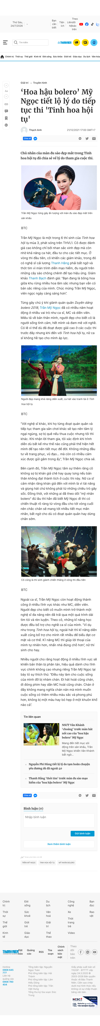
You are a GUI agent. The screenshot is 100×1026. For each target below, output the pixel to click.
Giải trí (24, 82)
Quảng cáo (31, 952)
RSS (41, 952)
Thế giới (28, 56)
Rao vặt (92, 913)
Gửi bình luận (82, 833)
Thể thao (49, 934)
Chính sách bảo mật (61, 952)
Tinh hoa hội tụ (47, 863)
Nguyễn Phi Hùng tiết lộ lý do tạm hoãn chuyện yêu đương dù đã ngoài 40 (59, 766)
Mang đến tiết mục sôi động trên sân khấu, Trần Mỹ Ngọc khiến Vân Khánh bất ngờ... (78, 748)
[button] (6, 85)
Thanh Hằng (60, 263)
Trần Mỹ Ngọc (50, 308)
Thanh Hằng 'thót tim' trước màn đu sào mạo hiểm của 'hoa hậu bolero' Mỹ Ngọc (58, 780)
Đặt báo (20, 952)
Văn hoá (48, 913)
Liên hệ (69, 24)
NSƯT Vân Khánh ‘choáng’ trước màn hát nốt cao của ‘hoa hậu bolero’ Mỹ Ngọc (77, 731)
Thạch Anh (35, 130)
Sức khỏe (57, 56)
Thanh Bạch (37, 278)
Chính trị (9, 56)
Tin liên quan (32, 716)
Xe (69, 912)
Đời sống (47, 56)
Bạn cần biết (54, 24)
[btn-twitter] (87, 138)
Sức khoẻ (27, 913)
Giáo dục (77, 56)
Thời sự (19, 56)
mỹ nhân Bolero (66, 863)
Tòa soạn (50, 952)
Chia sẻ (27, 138)
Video (71, 933)
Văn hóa (96, 56)
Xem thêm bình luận (59, 844)
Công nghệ (71, 903)
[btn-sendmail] (94, 138)
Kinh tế (37, 56)
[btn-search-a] (16, 42)
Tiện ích (61, 24)
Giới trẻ (67, 56)
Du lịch (86, 56)
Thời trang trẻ (71, 922)
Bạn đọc (92, 903)
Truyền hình (40, 82)
